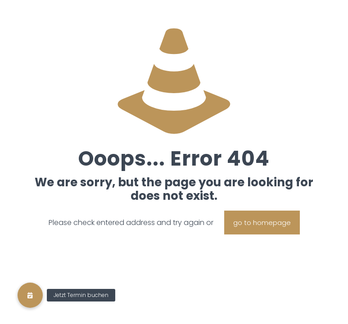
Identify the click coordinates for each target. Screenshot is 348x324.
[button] (30, 295)
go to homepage (262, 222)
